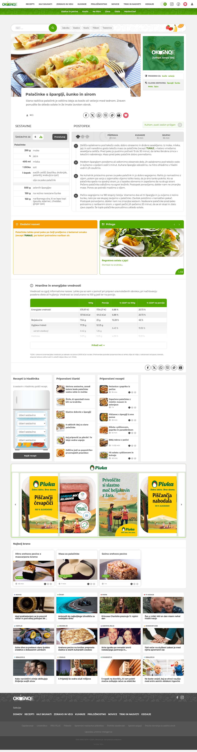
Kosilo (85, 11)
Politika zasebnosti (116, 726)
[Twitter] (92, 115)
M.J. (32, 115)
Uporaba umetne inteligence (98, 732)
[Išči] (53, 28)
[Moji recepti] (185, 4)
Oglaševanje (28, 726)
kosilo (164, 76)
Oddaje (149, 4)
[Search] (171, 4)
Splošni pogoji (135, 726)
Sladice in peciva (69, 11)
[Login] (192, 4)
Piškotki (67, 726)
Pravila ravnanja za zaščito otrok (160, 726)
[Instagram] (182, 697)
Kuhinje (82, 4)
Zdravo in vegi (65, 4)
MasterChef (130, 11)
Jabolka (65, 28)
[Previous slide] (174, 224)
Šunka (177, 83)
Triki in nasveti (132, 4)
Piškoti (96, 28)
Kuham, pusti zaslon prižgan (163, 125)
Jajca (156, 86)
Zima (107, 11)
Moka (150, 86)
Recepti (30, 4)
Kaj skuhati (45, 4)
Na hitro (97, 11)
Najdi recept (33, 456)
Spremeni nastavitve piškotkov (89, 726)
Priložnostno (99, 4)
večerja (171, 76)
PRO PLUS (55, 726)
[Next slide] (179, 224)
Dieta (117, 11)
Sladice (76, 28)
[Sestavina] (31, 415)
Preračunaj (59, 137)
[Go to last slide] (15, 504)
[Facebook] (86, 115)
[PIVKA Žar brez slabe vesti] (98, 468)
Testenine (107, 28)
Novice (115, 4)
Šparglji (170, 83)
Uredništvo (42, 726)
